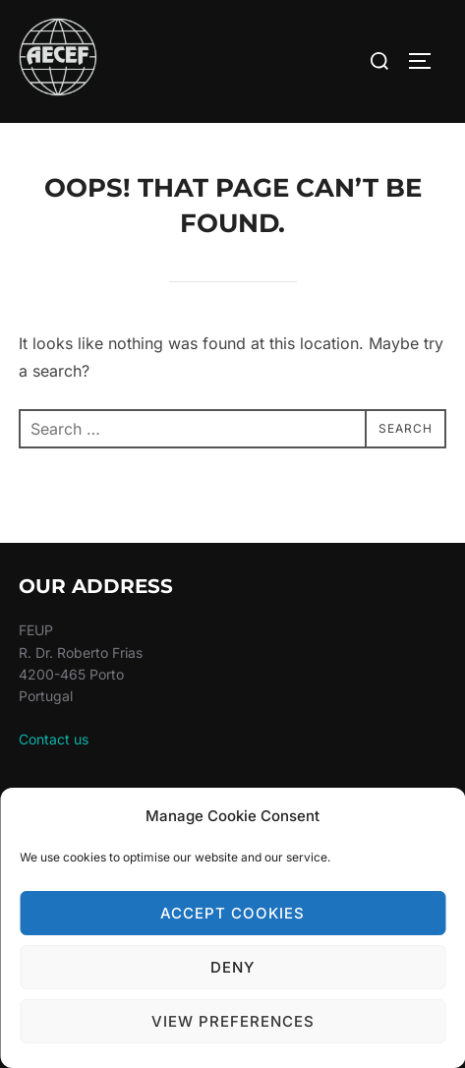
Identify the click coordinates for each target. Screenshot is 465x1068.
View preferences (233, 1021)
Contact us (53, 739)
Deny (232, 967)
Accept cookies (232, 913)
